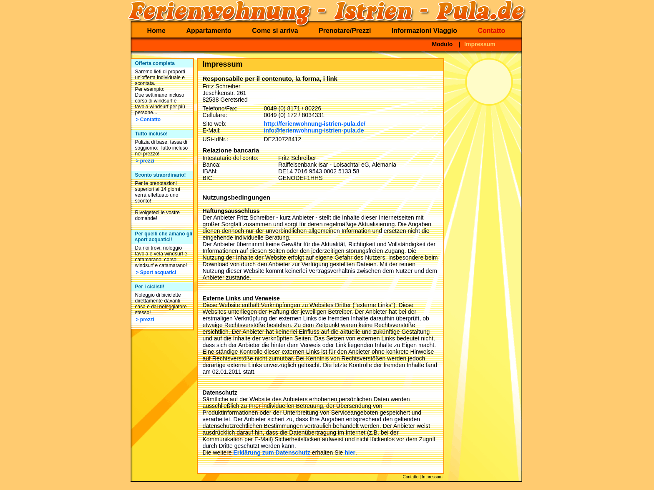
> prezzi (145, 161)
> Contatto (148, 119)
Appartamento (208, 30)
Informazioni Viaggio (424, 30)
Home (156, 30)
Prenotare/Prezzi (345, 30)
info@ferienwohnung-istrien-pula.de (314, 130)
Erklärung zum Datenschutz (271, 452)
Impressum (432, 477)
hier (350, 452)
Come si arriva (275, 30)
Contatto (411, 477)
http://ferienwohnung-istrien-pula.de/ (314, 123)
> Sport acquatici (156, 272)
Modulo (442, 44)
